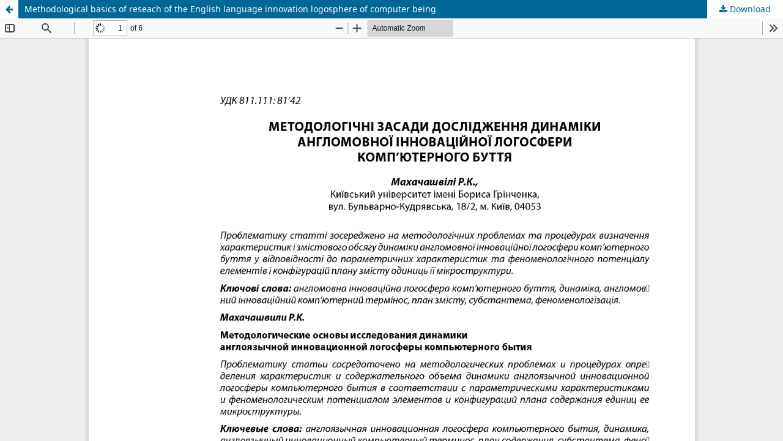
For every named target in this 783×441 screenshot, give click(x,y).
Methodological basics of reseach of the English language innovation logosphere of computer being (230, 9)
